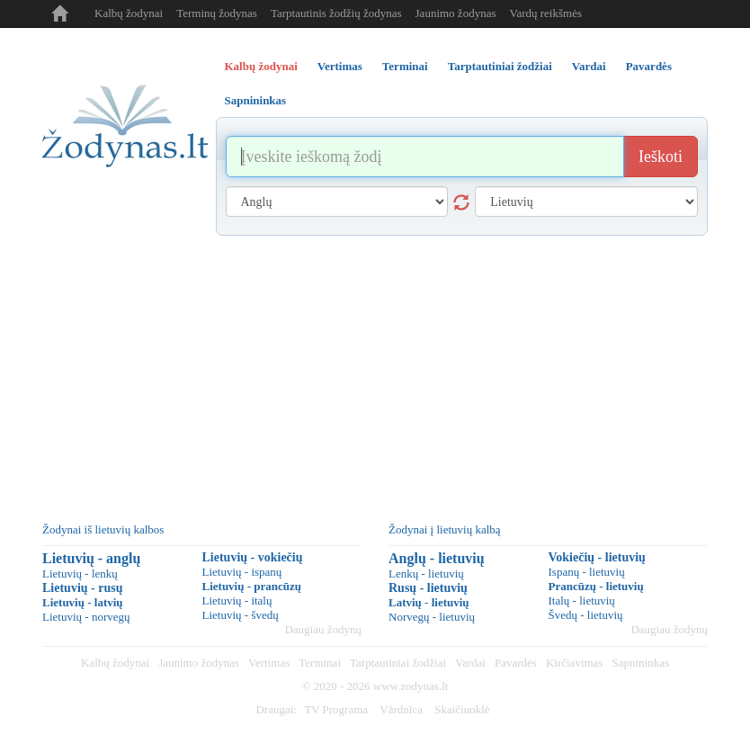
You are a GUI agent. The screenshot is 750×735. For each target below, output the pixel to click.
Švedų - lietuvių (586, 615)
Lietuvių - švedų (240, 615)
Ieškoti (660, 157)
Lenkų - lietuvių (426, 573)
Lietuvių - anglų (91, 558)
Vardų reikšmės (545, 13)
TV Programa (336, 709)
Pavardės (516, 662)
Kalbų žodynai (128, 13)
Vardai (470, 662)
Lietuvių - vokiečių (252, 557)
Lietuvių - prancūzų (252, 586)
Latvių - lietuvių (428, 602)
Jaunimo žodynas (455, 13)
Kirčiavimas (574, 662)
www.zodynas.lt (411, 686)
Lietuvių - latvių (82, 602)
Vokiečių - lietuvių (597, 557)
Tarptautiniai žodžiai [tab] (500, 66)
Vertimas (269, 662)
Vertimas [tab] (339, 66)
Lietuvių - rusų (82, 588)
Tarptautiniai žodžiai (398, 662)
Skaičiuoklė (461, 709)
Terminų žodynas (216, 13)
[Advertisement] (375, 371)
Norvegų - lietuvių (431, 616)
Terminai (320, 662)
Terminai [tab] (405, 66)
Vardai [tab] (589, 66)
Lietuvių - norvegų (85, 616)
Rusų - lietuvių (428, 588)
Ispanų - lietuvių (587, 571)
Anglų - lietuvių (436, 558)
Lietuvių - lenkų (80, 573)
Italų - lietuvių (582, 600)
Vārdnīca (401, 709)
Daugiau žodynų (323, 629)
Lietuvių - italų (237, 600)
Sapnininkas (640, 662)
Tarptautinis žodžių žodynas (336, 13)
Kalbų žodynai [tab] (261, 66)
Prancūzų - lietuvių (596, 586)
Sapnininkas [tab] (256, 100)
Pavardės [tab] (649, 66)
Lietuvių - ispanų (242, 571)
